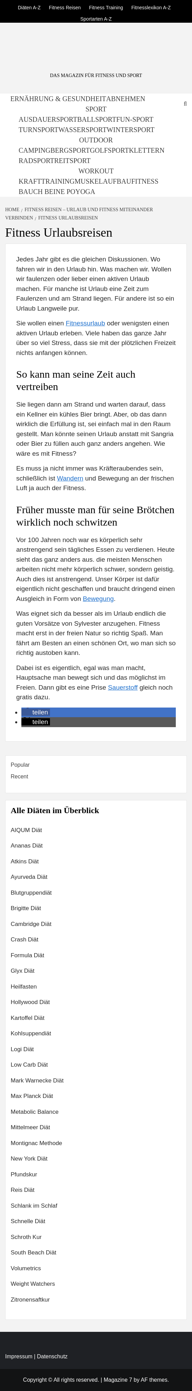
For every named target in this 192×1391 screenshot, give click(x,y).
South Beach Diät (33, 1252)
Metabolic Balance (35, 1112)
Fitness (145, 181)
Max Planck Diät (32, 1096)
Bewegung (98, 598)
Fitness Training (106, 7)
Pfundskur (24, 1174)
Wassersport (83, 129)
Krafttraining (46, 181)
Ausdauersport (48, 119)
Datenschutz (52, 1356)
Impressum (18, 1356)
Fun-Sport (134, 119)
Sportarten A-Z (96, 18)
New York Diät (29, 1158)
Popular (20, 765)
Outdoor (96, 140)
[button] (35, 712)
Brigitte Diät (26, 908)
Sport (96, 109)
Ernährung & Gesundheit (58, 99)
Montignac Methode (36, 1143)
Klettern (146, 150)
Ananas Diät (27, 845)
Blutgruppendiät (31, 892)
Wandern (70, 478)
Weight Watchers (33, 1284)
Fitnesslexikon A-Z (151, 7)
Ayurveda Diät (29, 877)
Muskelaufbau (102, 181)
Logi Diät (22, 1049)
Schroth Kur (26, 1237)
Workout (95, 171)
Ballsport (96, 119)
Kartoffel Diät (27, 1018)
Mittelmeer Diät (30, 1127)
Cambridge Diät (31, 924)
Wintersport (130, 129)
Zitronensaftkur (30, 1299)
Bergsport (70, 150)
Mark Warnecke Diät (37, 1080)
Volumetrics (26, 1268)
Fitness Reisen (65, 7)
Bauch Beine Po (47, 191)
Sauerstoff (123, 687)
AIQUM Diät (26, 830)
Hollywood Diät (30, 1002)
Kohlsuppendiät (31, 1033)
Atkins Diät (25, 861)
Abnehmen (125, 99)
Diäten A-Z (29, 7)
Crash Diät (24, 939)
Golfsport (109, 150)
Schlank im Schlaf (34, 1206)
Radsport (36, 160)
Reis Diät (22, 1190)
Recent (19, 776)
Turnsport (39, 129)
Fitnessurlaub (85, 323)
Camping (34, 150)
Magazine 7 (118, 1380)
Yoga (85, 191)
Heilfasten (24, 986)
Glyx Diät (22, 971)
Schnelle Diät (28, 1221)
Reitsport (72, 160)
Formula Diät (27, 955)
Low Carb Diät (29, 1064)
